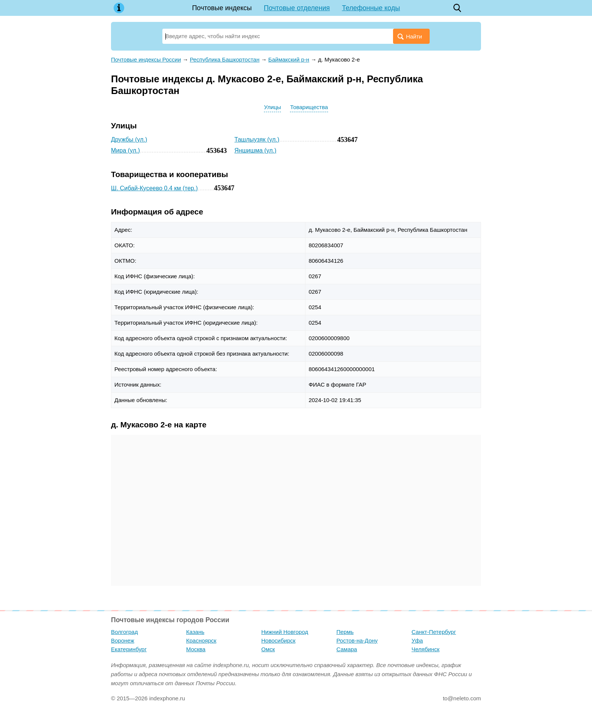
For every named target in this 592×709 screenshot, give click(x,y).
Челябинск (425, 649)
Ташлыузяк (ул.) (256, 139)
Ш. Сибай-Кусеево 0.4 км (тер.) (154, 188)
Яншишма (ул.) (255, 150)
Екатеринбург (128, 649)
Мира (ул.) (125, 150)
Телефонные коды (371, 8)
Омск (268, 649)
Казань (195, 632)
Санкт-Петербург (434, 632)
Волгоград (124, 632)
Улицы (272, 107)
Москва (195, 649)
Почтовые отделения (297, 8)
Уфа (417, 640)
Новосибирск (278, 640)
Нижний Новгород (284, 632)
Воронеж (122, 640)
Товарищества (309, 107)
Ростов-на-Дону (357, 640)
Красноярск (201, 640)
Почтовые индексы (222, 8)
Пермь (345, 632)
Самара (346, 649)
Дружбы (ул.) (129, 139)
